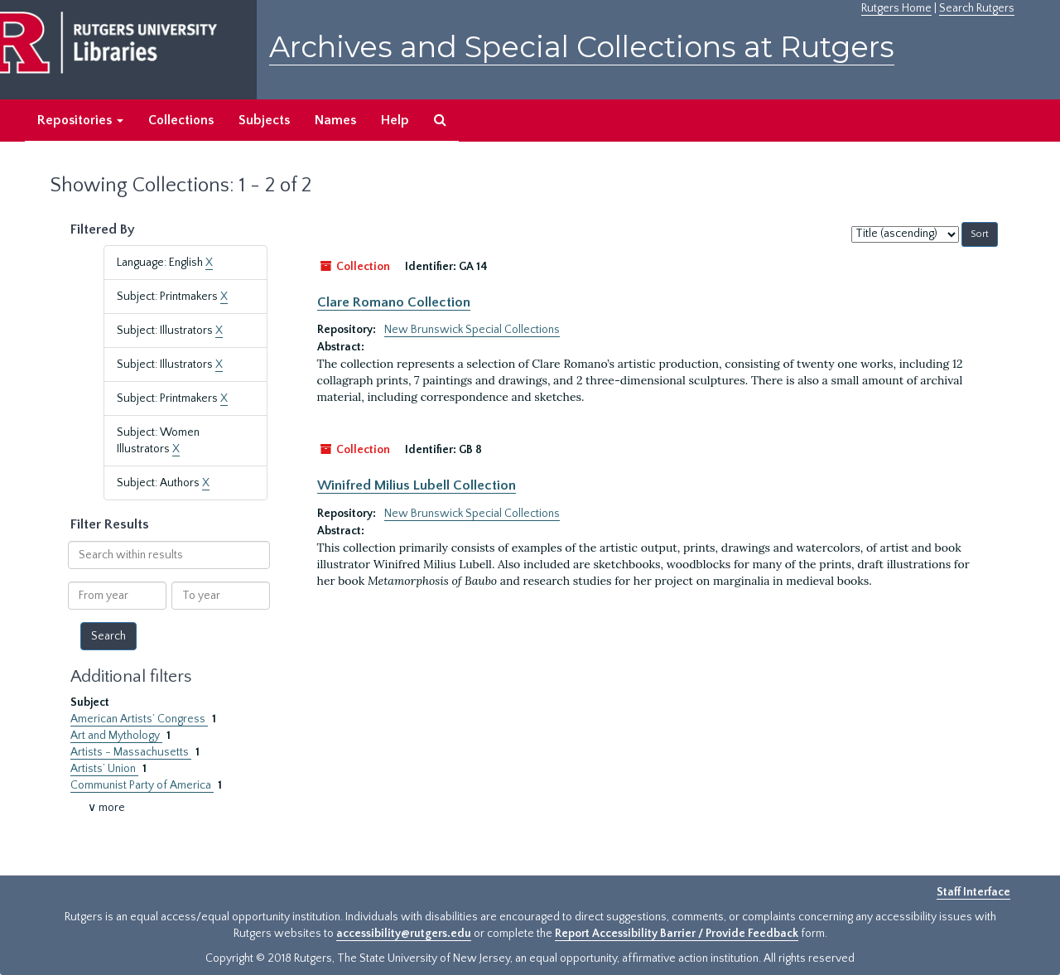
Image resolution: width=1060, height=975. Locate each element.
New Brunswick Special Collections (472, 329)
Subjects (264, 120)
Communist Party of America (142, 785)
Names (335, 120)
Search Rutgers (976, 8)
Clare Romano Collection (393, 302)
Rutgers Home (896, 8)
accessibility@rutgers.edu (403, 933)
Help (395, 120)
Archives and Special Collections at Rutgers (581, 47)
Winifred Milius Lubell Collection (416, 485)
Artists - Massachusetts (130, 752)
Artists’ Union (104, 768)
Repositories (80, 120)
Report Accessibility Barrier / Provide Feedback (676, 933)
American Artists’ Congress (139, 719)
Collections (181, 120)
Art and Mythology (116, 735)
